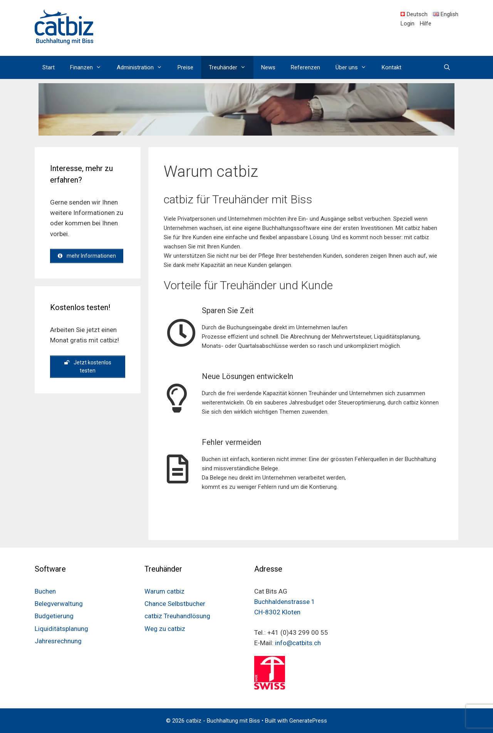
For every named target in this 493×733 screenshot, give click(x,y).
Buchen (45, 591)
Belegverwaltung (59, 603)
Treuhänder (231, 67)
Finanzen (89, 67)
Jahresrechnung (58, 641)
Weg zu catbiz (164, 628)
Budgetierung (54, 616)
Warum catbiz (164, 591)
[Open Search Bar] (447, 67)
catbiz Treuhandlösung (177, 616)
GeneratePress (308, 720)
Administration (143, 67)
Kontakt (391, 67)
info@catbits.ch (298, 643)
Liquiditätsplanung (61, 628)
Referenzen (305, 67)
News (268, 67)
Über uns (354, 67)
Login (407, 23)
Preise (185, 67)
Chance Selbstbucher (174, 603)
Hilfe (425, 23)
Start (48, 67)
